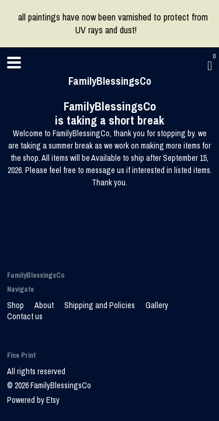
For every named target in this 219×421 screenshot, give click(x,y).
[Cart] (209, 65)
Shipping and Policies (100, 305)
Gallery (156, 305)
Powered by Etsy (33, 400)
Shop (16, 305)
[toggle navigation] (14, 62)
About (44, 305)
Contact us (25, 316)
